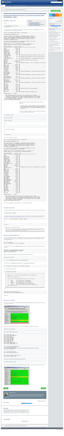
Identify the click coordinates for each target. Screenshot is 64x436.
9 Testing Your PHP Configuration (34, 25)
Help (52, 428)
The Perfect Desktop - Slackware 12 (53, 41)
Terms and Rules (58, 429)
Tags (6, 5)
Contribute (47, 428)
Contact (50, 428)
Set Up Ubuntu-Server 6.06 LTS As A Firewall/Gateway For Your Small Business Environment (54, 45)
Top (60, 428)
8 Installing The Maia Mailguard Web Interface (36, 24)
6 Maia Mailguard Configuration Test (35, 22)
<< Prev (6, 388)
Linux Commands (15, 5)
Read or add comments (59, 21)
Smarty (15, 254)
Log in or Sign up (60, 0)
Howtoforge (5, 429)
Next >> (43, 388)
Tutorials (3, 5)
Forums (10, 5)
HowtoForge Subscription (22, 5)
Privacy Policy (61, 429)
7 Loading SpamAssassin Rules (34, 23)
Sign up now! (55, 10)
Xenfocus (6, 428)
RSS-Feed (62, 428)
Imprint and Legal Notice (56, 428)
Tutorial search (4, 7)
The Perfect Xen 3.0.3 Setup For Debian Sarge (55, 47)
